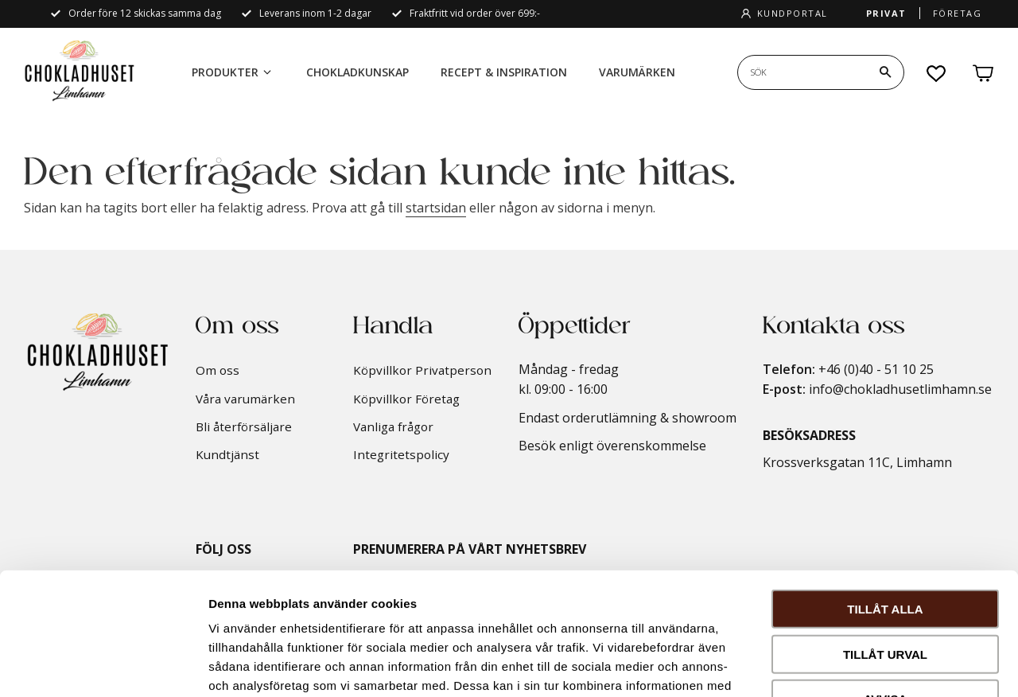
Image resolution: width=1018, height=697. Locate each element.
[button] (937, 73)
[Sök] (885, 72)
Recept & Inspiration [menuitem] (504, 72)
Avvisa (885, 576)
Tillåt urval (885, 532)
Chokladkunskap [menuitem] (357, 72)
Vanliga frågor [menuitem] (393, 426)
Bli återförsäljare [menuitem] (244, 426)
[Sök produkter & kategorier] (802, 72)
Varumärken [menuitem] (637, 72)
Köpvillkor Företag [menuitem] (406, 399)
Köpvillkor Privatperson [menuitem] (422, 370)
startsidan (436, 207)
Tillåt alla (885, 486)
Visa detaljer (864, 665)
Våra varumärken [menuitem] (245, 399)
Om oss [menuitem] (217, 370)
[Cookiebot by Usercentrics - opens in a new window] (103, 666)
